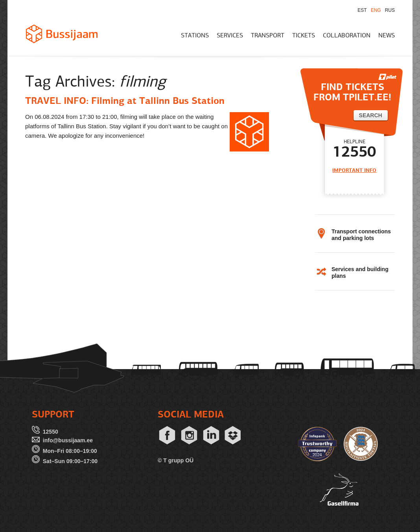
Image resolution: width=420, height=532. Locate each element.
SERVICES (230, 36)
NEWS (386, 36)
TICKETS (303, 36)
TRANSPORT (267, 36)
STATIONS (195, 36)
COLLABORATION (346, 36)
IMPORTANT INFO (354, 170)
